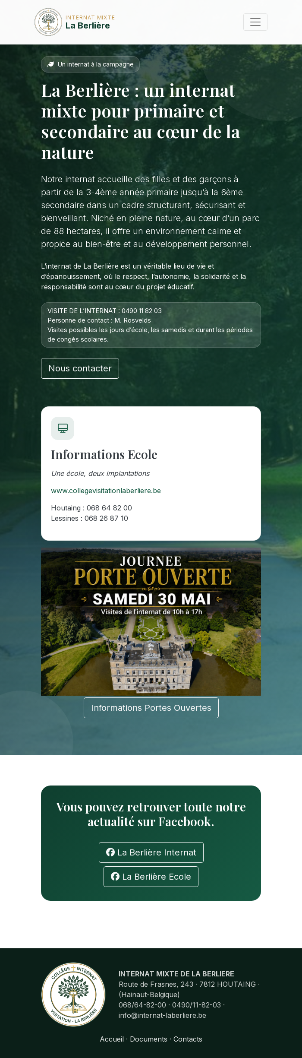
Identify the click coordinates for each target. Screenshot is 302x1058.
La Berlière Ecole (151, 876)
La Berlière (61, 22)
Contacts (187, 1039)
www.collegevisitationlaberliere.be (106, 490)
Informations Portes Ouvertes (151, 708)
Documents (148, 1039)
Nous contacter (80, 368)
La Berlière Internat (151, 852)
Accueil (112, 1039)
